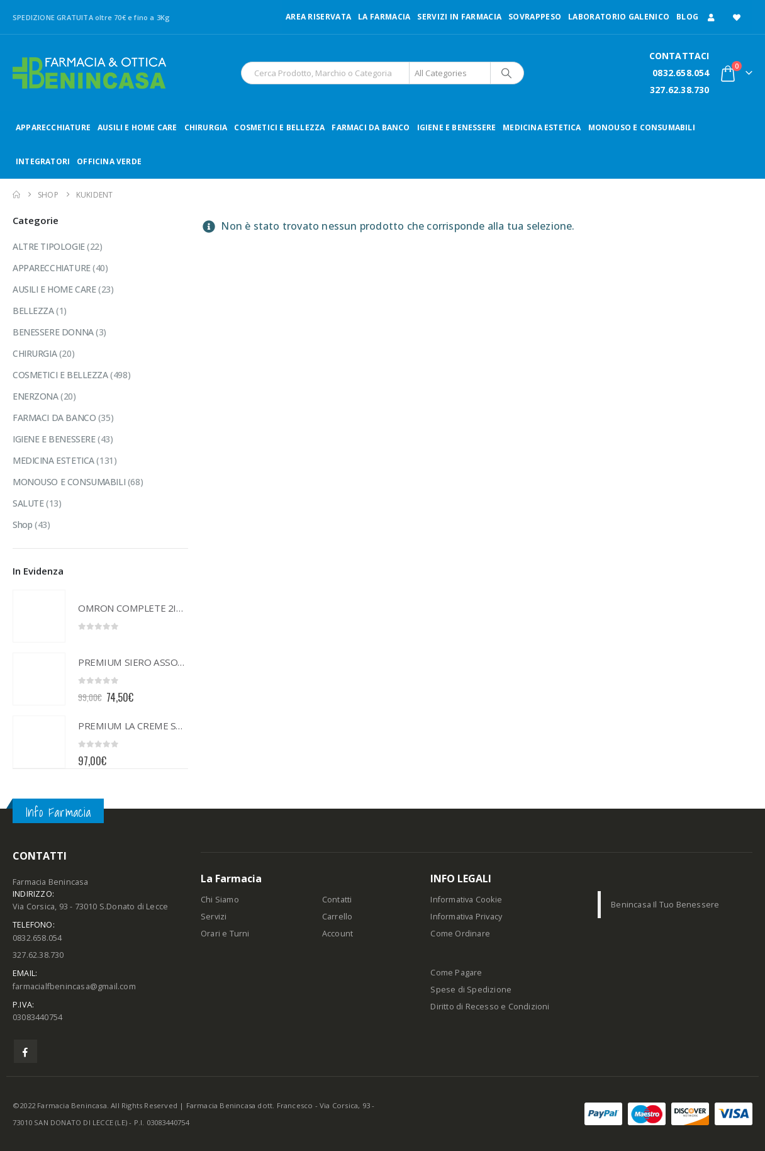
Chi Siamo (220, 899)
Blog (687, 16)
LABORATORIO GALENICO (618, 16)
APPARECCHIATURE (53, 127)
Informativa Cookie (466, 899)
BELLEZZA (33, 311)
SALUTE (28, 503)
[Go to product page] (39, 616)
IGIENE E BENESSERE (456, 127)
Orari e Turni (225, 933)
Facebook (25, 1051)
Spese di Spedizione (470, 989)
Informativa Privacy (466, 916)
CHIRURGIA (206, 127)
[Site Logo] (89, 73)
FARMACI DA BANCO (371, 127)
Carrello (337, 916)
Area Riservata (318, 16)
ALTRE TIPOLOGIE (49, 246)
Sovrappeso (534, 16)
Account (337, 933)
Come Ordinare (460, 933)
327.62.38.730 (680, 90)
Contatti (337, 899)
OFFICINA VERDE (109, 161)
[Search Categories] (450, 73)
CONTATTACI (679, 56)
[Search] (506, 73)
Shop (22, 525)
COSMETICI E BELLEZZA (279, 127)
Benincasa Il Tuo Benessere (665, 904)
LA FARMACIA (384, 16)
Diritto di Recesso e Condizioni (489, 1006)
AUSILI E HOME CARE (137, 127)
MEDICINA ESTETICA (542, 127)
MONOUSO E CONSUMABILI (641, 127)
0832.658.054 (680, 73)
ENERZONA (36, 396)
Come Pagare (456, 972)
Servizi (213, 916)
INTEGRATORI (43, 161)
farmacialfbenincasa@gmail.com (74, 986)
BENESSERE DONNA (53, 332)
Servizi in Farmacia (459, 16)
